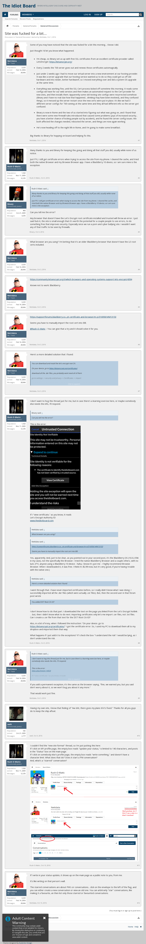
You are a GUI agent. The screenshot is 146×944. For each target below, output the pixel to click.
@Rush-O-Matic (37, 328)
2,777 (24, 736)
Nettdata (43, 37)
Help (137, 927)
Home (130, 927)
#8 (139, 643)
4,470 (24, 216)
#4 (139, 269)
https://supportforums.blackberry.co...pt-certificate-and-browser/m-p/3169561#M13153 (73, 316)
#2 (139, 178)
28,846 (23, 72)
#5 (139, 307)
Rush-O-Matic (14, 166)
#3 (139, 232)
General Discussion (23, 37)
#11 (138, 865)
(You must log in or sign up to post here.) (125, 911)
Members (27, 14)
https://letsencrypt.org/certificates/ (63, 368)
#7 (139, 391)
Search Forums (11, 19)
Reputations (38, 19)
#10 (138, 736)
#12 (138, 903)
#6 (139, 345)
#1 (139, 140)
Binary (10, 204)
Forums (14, 14)
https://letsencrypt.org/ (60, 61)
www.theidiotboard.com (42, 520)
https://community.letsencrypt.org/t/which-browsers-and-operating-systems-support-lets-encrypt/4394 (81, 279)
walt (9, 724)
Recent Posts (25, 19)
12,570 (23, 178)
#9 (139, 698)
